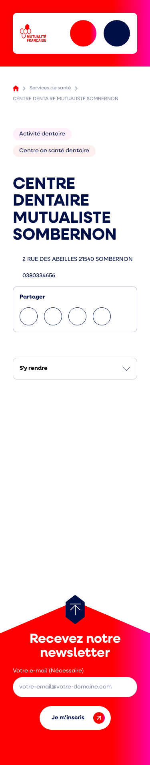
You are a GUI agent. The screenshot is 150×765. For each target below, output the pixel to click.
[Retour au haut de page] (75, 609)
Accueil (16, 88)
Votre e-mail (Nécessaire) (48, 671)
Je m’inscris (78, 718)
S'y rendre (34, 368)
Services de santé (50, 88)
